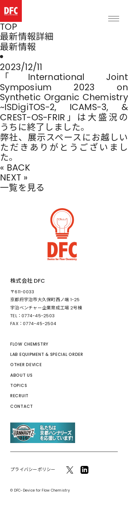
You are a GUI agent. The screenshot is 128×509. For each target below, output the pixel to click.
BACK (18, 168)
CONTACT (21, 406)
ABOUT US (21, 375)
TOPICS (18, 385)
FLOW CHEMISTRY (29, 344)
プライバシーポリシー (33, 469)
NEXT (10, 178)
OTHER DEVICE (26, 364)
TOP (8, 27)
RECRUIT (19, 395)
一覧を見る (22, 188)
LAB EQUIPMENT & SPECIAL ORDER (46, 354)
